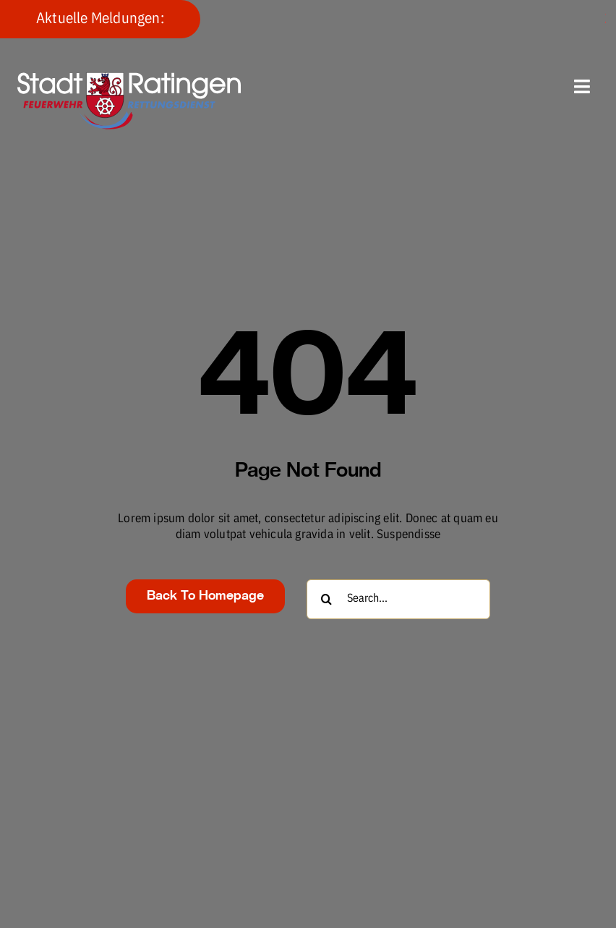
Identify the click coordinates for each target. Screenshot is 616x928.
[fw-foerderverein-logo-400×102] (129, 78)
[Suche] (326, 599)
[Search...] (398, 599)
